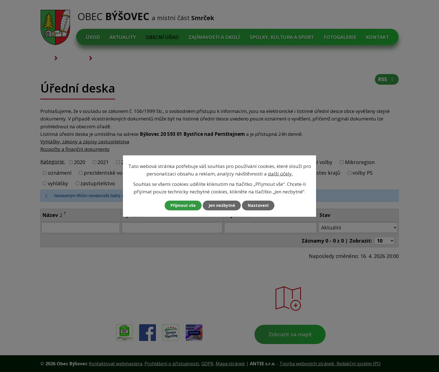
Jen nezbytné (222, 205)
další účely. (280, 173)
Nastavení (258, 205)
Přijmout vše (183, 205)
